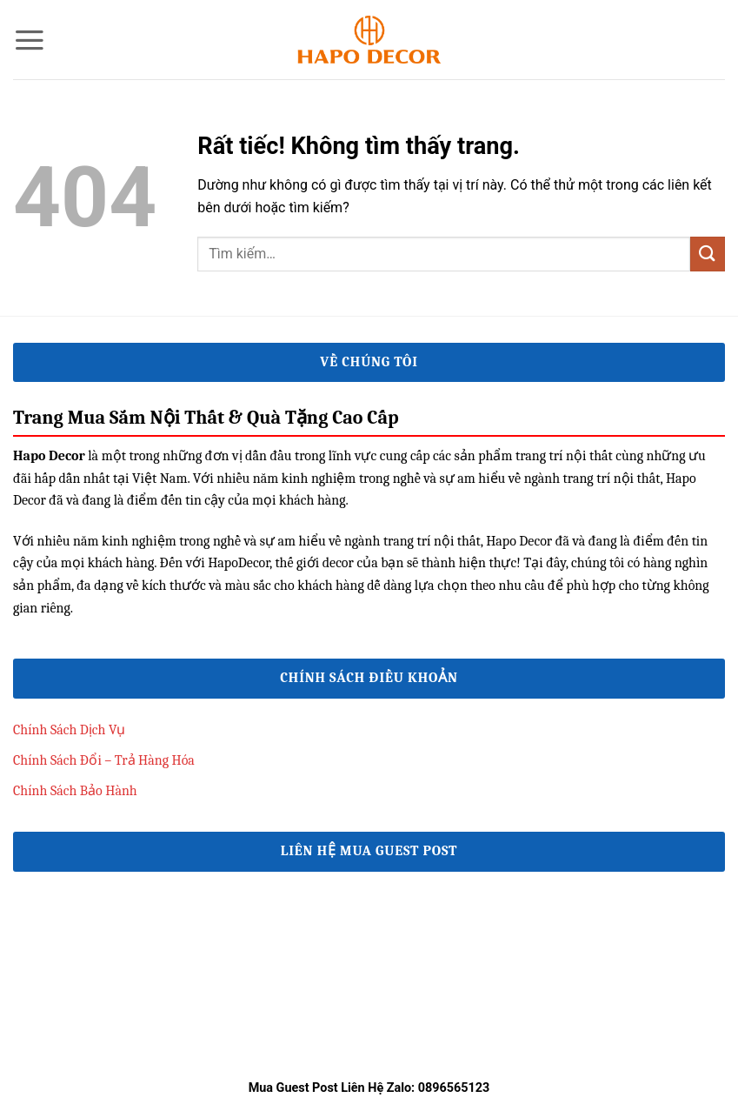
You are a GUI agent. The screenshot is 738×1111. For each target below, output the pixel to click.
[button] (29, 40)
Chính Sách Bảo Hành (75, 791)
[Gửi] (707, 254)
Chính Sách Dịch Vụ (69, 730)
